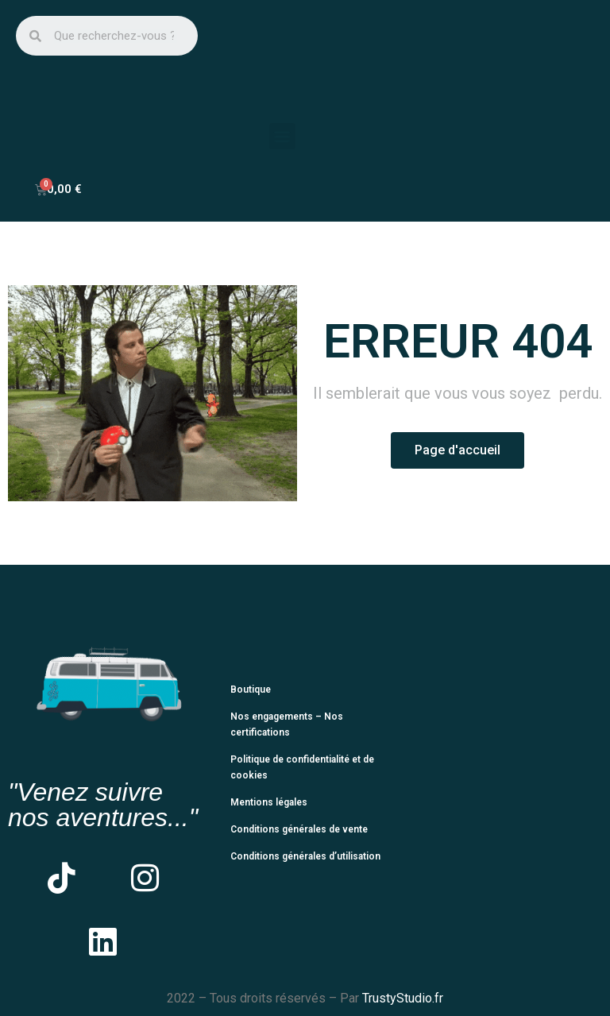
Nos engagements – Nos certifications (286, 724)
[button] (282, 136)
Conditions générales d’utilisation (305, 856)
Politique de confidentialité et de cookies (302, 767)
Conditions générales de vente (299, 829)
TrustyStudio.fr (402, 998)
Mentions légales (268, 802)
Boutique (250, 689)
